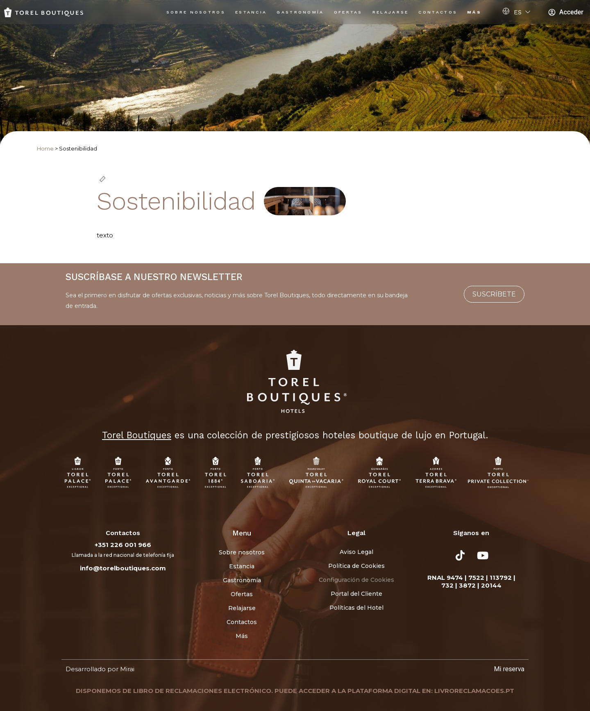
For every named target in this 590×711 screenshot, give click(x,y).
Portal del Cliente (356, 593)
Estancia (251, 12)
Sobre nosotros (195, 12)
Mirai (127, 669)
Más (474, 12)
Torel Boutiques (136, 435)
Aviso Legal (356, 552)
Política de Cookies (356, 566)
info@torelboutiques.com (123, 568)
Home (45, 149)
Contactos (437, 12)
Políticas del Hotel (356, 607)
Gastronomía (300, 12)
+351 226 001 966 (123, 545)
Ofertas (348, 12)
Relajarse (390, 12)
